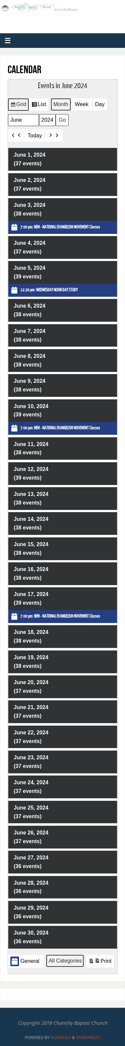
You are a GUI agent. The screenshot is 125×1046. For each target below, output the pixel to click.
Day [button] (99, 104)
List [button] (38, 105)
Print (99, 962)
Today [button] (35, 135)
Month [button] (60, 104)
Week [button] (81, 104)
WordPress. (88, 1037)
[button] (16, 135)
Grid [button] (18, 105)
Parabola (61, 1037)
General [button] (24, 961)
